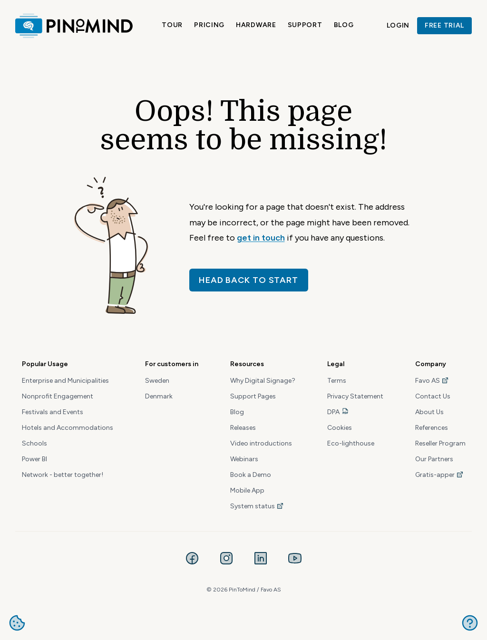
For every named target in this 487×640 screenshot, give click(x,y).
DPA (333, 412)
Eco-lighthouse (350, 443)
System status (257, 506)
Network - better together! (62, 475)
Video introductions (261, 443)
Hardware (256, 25)
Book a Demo (250, 475)
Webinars (244, 459)
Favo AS (432, 381)
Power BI (34, 459)
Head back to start (248, 280)
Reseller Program (440, 443)
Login (398, 25)
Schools (34, 443)
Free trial (444, 25)
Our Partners (434, 459)
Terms (336, 381)
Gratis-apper (439, 475)
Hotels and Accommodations (67, 428)
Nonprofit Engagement (57, 396)
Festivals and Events (52, 412)
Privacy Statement (355, 396)
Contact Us (432, 396)
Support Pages (253, 396)
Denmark (159, 396)
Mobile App (247, 490)
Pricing (209, 25)
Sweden (157, 381)
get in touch (261, 238)
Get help (469, 622)
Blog (344, 25)
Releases (243, 428)
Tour (172, 25)
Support (305, 25)
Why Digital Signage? (262, 381)
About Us (429, 412)
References (431, 428)
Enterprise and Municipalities (65, 381)
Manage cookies (17, 622)
